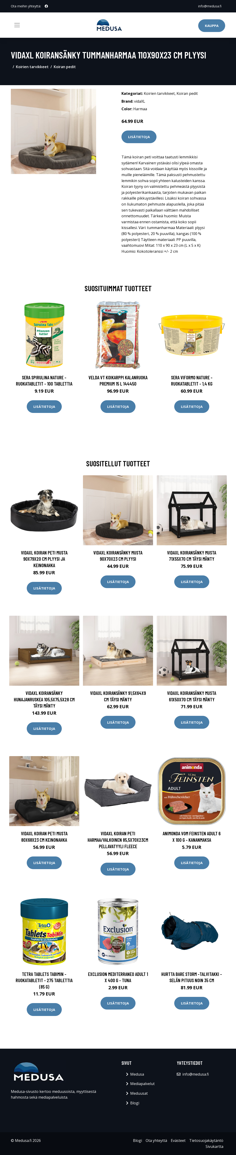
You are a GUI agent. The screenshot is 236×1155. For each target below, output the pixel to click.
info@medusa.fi (209, 6)
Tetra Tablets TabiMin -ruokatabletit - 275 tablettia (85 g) (44, 980)
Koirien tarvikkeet (32, 66)
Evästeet (178, 1140)
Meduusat (139, 1093)
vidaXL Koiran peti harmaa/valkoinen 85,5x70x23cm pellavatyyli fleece (118, 839)
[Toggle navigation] (17, 25)
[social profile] (46, 6)
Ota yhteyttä (156, 1140)
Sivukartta (214, 1146)
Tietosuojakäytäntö (206, 1140)
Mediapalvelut (142, 1083)
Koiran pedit (65, 66)
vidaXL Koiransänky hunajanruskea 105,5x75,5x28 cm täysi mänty (44, 699)
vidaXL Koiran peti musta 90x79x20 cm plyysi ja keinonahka (44, 559)
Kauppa (211, 25)
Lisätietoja (139, 136)
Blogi (134, 1103)
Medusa (137, 1074)
